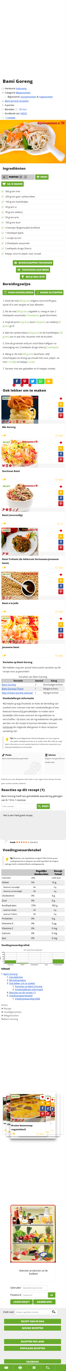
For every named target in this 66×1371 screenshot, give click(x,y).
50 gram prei (12, 217)
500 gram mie (12, 191)
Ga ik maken (12, 184)
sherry (48, 347)
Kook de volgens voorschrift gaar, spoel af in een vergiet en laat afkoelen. (30, 302)
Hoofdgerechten (13, 1012)
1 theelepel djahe (14, 232)
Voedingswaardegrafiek (27, 998)
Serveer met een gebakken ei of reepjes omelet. (30, 368)
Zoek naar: (8, 1312)
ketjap (27, 361)
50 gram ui (11, 206)
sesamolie (26, 315)
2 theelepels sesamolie (17, 243)
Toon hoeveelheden (18, 292)
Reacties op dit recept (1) (22, 992)
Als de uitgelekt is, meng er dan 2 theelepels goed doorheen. (30, 313)
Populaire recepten (32, 1348)
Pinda (6, 755)
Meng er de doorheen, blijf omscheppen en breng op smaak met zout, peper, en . (31, 357)
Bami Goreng (9, 684)
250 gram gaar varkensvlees (20, 196)
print (41, 176)
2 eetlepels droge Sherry (18, 248)
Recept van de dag (32, 1321)
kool (38, 322)
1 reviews (10, 117)
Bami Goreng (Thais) (13, 688)
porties (10, 105)
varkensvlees (26, 332)
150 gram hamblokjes (16, 201)
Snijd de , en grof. (32, 324)
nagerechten (46, 96)
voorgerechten (28, 96)
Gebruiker (15, 1287)
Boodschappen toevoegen (33, 262)
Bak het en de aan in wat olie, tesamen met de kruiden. (33, 334)
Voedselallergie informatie (29, 989)
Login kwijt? (21, 1301)
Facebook (32, 1361)
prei (21, 322)
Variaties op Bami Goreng (28, 986)
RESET (43, 806)
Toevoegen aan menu (33, 269)
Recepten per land (32, 1341)
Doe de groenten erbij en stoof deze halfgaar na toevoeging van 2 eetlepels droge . (31, 345)
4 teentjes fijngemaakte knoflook (22, 227)
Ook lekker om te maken (22, 983)
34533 (23, 113)
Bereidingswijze (17, 980)
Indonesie (21, 88)
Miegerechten (23, 92)
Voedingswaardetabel (21, 995)
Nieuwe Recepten (32, 1328)
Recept (7, 1008)
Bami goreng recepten (17, 100)
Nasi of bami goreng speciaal (17, 692)
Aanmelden (44, 1301)
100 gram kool (12, 222)
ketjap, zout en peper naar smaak (23, 253)
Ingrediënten (16, 977)
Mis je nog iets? (33, 276)
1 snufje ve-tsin (13, 238)
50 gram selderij (13, 212)
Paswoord (15, 1294)
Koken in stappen (49, 292)
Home (4, 1005)
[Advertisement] (33, 42)
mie (22, 300)
